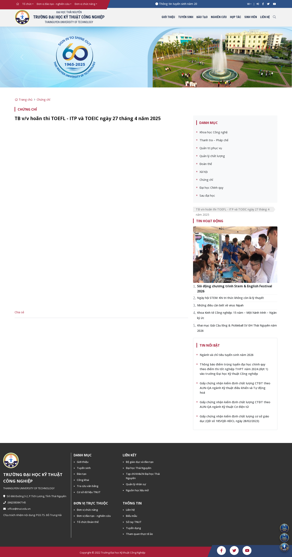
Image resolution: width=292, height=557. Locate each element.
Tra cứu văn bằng (87, 486)
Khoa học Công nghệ (214, 132)
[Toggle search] (274, 17)
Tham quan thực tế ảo (139, 534)
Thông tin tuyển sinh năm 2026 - (182, 4)
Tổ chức (27, 4)
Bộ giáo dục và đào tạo (140, 462)
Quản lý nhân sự (136, 484)
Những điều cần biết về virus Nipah (220, 305)
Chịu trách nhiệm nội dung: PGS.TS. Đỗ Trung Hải (32, 515)
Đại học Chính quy (211, 188)
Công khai (83, 480)
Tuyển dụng (133, 528)
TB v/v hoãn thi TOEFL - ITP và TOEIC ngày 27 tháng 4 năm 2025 (232, 209)
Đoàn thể (206, 164)
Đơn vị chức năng (85, 4)
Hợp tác (235, 17)
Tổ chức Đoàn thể (88, 522)
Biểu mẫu (131, 516)
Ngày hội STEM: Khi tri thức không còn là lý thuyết (230, 298)
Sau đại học (207, 195)
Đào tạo (202, 17)
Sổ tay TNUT (134, 522)
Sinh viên (250, 17)
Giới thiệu (168, 17)
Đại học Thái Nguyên (138, 468)
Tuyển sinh (185, 17)
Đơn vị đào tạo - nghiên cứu (53, 4)
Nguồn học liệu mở (137, 490)
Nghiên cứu (219, 17)
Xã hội (204, 172)
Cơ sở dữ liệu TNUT (89, 492)
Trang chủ (23, 99)
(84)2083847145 (14, 502)
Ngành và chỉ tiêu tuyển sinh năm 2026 (226, 355)
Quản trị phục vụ (211, 148)
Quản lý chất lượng (212, 156)
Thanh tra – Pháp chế (214, 140)
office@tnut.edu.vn (17, 509)
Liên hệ (265, 17)
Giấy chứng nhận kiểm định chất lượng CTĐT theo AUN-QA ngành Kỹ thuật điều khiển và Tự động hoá (235, 387)
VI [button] (248, 4)
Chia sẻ (19, 312)
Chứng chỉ (43, 99)
